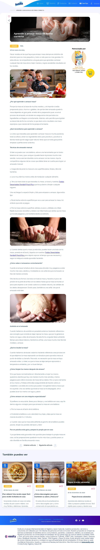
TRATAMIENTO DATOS (58, 521)
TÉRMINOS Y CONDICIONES (44, 521)
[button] (51, 3)
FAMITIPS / (13, 10)
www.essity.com (88, 544)
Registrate (97, 3)
